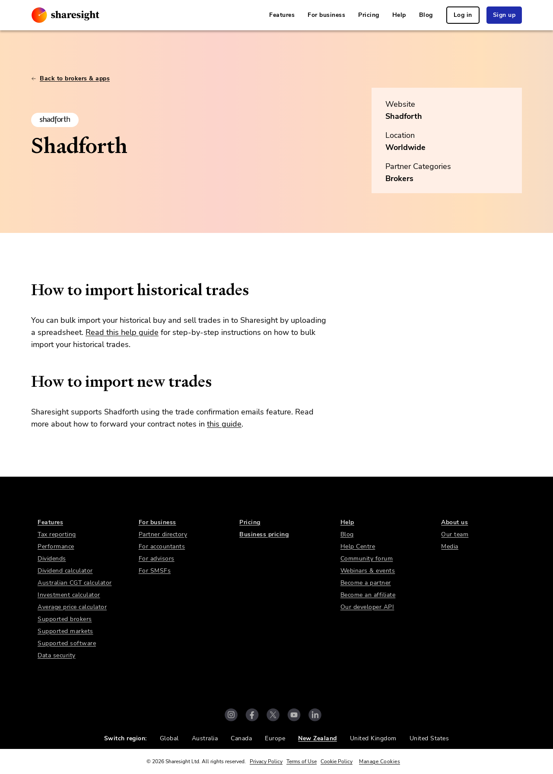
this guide (224, 424)
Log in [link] (463, 15)
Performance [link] (56, 546)
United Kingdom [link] (373, 738)
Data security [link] (57, 655)
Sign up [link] (504, 15)
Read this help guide (122, 332)
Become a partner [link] (365, 583)
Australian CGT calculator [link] (75, 583)
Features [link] (282, 15)
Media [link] (449, 546)
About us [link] (454, 522)
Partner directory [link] (163, 534)
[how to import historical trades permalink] (26, 290)
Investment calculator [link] (69, 595)
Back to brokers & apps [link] (70, 78)
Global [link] (169, 738)
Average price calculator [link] (72, 607)
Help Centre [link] (357, 546)
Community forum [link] (366, 558)
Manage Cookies (379, 761)
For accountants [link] (162, 546)
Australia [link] (205, 738)
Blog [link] (426, 15)
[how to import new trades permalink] (26, 381)
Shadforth (403, 116)
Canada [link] (241, 738)
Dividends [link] (52, 558)
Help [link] (399, 15)
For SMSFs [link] (155, 571)
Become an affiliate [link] (368, 595)
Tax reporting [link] (57, 534)
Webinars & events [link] (367, 571)
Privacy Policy (266, 761)
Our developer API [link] (367, 607)
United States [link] (429, 738)
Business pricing (264, 534)
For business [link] (326, 15)
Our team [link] (454, 534)
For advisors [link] (157, 558)
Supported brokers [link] (65, 619)
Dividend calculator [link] (65, 571)
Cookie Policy (337, 761)
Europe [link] (275, 738)
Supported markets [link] (65, 631)
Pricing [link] (368, 15)
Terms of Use (301, 761)
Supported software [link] (67, 643)
